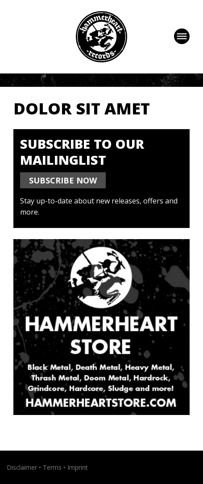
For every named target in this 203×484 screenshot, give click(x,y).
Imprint (77, 467)
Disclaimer (22, 467)
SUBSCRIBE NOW (63, 180)
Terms (52, 467)
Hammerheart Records (101, 36)
